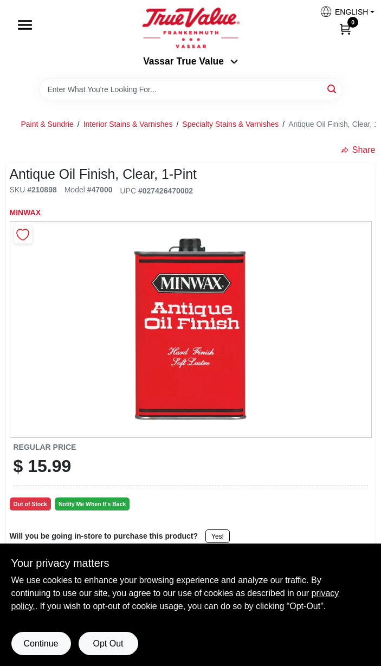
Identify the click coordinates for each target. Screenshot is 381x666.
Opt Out (108, 643)
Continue (40, 643)
